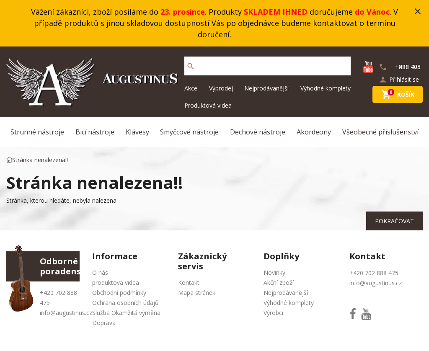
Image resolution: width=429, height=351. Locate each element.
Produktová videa (208, 105)
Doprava (104, 323)
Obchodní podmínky (119, 293)
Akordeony (314, 132)
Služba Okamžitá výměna (126, 313)
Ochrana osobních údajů (125, 303)
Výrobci (273, 313)
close (418, 11)
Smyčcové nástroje (189, 132)
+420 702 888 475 (373, 273)
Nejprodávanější (266, 88)
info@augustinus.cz (66, 313)
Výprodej (221, 88)
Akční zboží (279, 282)
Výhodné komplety (325, 88)
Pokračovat (394, 221)
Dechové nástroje (257, 132)
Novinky (274, 272)
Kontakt (188, 282)
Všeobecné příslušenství (380, 132)
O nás (100, 272)
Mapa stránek (196, 293)
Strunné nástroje (37, 132)
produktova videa (115, 282)
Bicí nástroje (94, 132)
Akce (190, 88)
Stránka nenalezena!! (40, 160)
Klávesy (137, 132)
